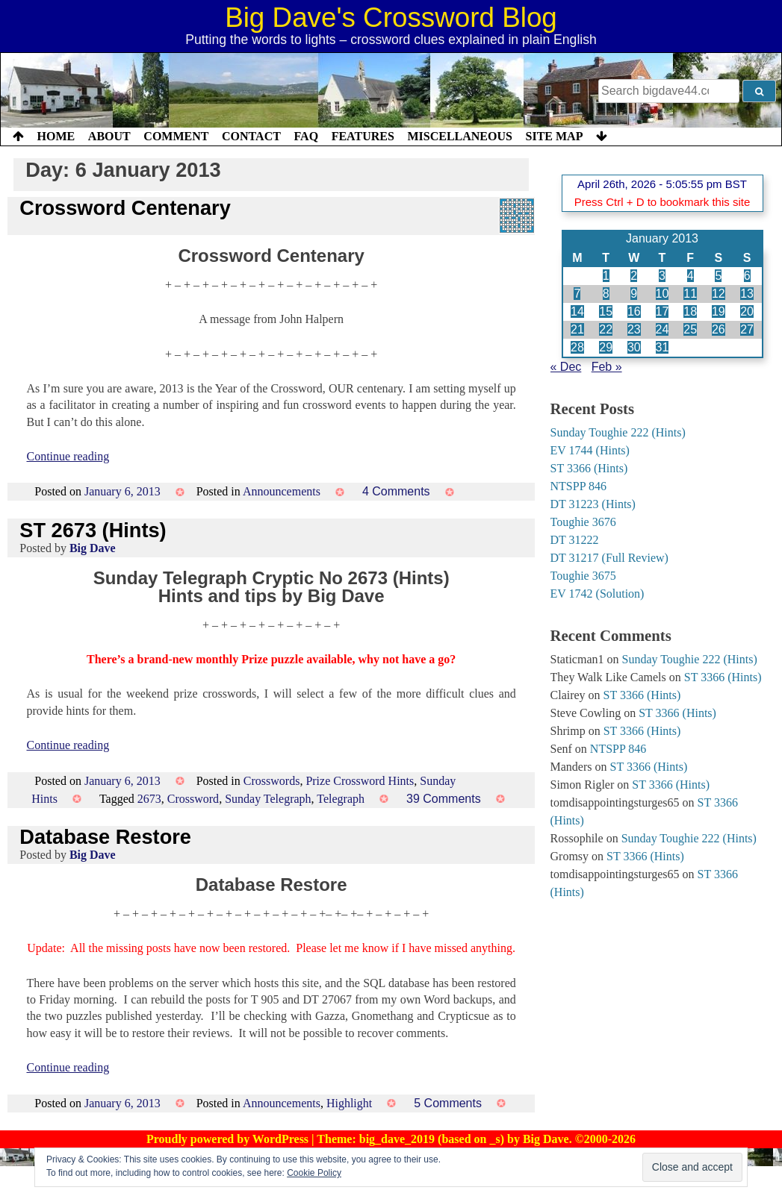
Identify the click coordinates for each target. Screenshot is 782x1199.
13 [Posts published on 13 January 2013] (747, 293)
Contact (251, 136)
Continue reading (68, 456)
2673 (149, 798)
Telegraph (340, 798)
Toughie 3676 (583, 522)
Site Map (554, 136)
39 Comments (443, 798)
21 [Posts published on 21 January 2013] (577, 329)
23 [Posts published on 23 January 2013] (634, 329)
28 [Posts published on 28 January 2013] (577, 347)
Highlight (349, 1103)
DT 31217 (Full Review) (609, 557)
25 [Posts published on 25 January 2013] (690, 329)
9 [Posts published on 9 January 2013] (633, 293)
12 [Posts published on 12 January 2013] (718, 293)
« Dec (566, 366)
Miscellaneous (459, 136)
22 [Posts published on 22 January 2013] (605, 329)
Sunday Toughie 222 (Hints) (618, 432)
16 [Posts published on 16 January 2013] (634, 311)
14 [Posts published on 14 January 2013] (577, 311)
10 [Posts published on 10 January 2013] (662, 293)
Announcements (281, 491)
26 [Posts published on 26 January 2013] (718, 329)
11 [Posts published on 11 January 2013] (690, 293)
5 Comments (448, 1103)
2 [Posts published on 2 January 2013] (633, 275)
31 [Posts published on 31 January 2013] (662, 347)
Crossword (193, 798)
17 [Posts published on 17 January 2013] (662, 311)
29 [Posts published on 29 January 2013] (605, 347)
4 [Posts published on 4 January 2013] (690, 275)
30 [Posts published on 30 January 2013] (634, 347)
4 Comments (396, 491)
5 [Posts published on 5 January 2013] (718, 275)
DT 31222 (574, 539)
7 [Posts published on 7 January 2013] (577, 293)
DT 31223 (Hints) (593, 504)
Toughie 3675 (583, 575)
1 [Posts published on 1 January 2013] (606, 275)
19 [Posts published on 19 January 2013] (718, 311)
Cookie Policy (314, 1173)
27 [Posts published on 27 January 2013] (747, 329)
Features (363, 136)
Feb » (607, 366)
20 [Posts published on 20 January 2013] (747, 311)
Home (56, 136)
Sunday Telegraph (268, 798)
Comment (175, 136)
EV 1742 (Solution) (597, 593)
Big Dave (92, 548)
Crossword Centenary (125, 207)
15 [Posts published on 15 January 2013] (605, 311)
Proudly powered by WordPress (228, 1139)
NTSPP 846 (578, 486)
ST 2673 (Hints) (92, 530)
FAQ (306, 136)
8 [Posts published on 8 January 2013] (606, 293)
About (109, 136)
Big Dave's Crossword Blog (391, 17)
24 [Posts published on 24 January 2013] (662, 329)
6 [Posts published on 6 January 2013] (747, 275)
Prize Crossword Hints (359, 780)
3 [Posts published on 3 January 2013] (662, 275)
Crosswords (271, 780)
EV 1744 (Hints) (590, 450)
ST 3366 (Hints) (589, 468)
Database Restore (105, 836)
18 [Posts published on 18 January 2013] (690, 311)
